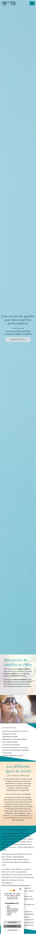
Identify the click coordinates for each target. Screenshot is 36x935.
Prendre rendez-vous (18, 339)
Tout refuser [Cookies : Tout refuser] (12, 926)
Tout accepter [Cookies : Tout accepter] (12, 922)
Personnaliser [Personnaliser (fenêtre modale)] (12, 930)
